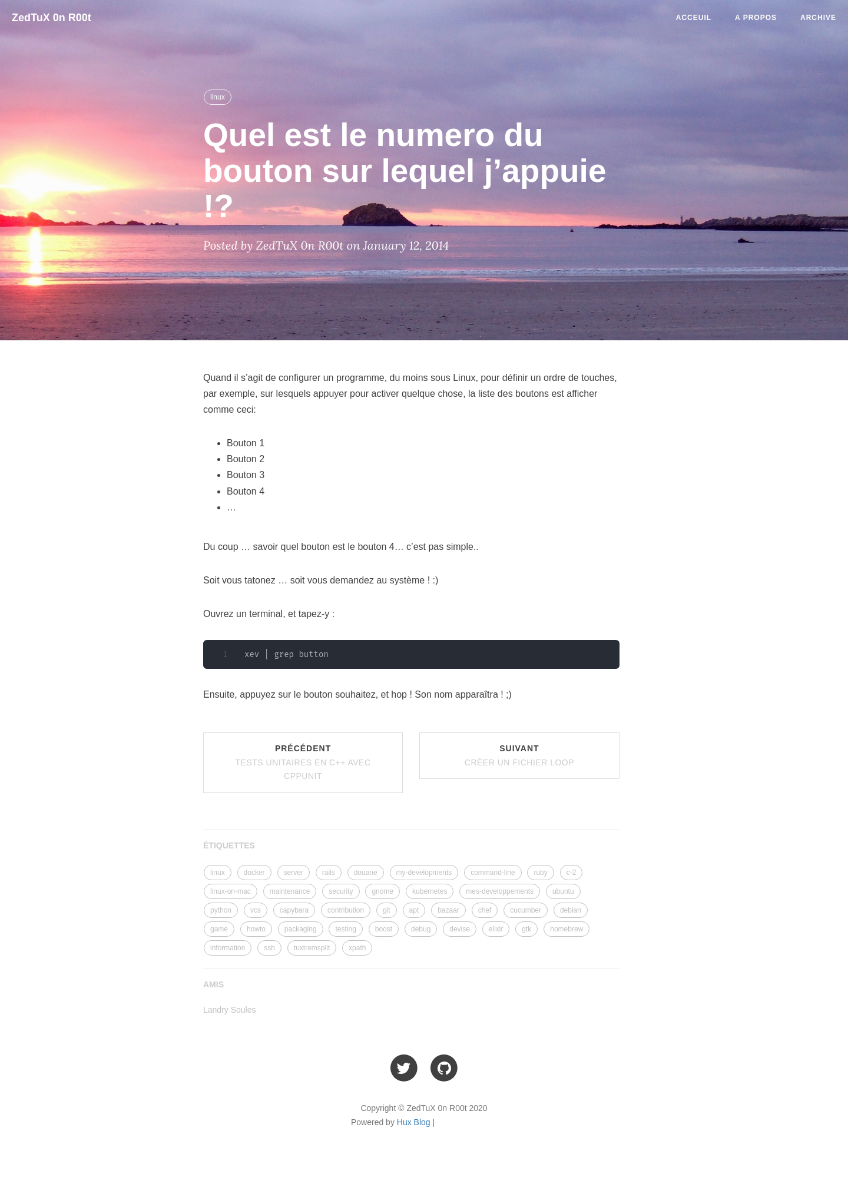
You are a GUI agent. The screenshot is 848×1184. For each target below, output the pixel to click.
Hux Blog (413, 1122)
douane (365, 872)
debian (570, 910)
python (220, 910)
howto (256, 929)
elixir (496, 929)
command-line (493, 872)
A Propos (756, 18)
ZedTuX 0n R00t (51, 18)
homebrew (566, 929)
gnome (382, 891)
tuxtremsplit (312, 948)
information (227, 948)
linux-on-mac (230, 891)
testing (345, 929)
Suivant (519, 755)
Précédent (303, 762)
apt (414, 910)
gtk (526, 929)
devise (459, 929)
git (386, 910)
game (219, 929)
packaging (300, 929)
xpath (357, 948)
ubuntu (563, 891)
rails (328, 872)
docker (254, 872)
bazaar (448, 910)
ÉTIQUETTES (229, 845)
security (341, 891)
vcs (255, 910)
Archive (818, 18)
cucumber (525, 910)
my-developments (424, 872)
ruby (540, 872)
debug (420, 929)
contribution (345, 910)
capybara (294, 910)
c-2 (572, 872)
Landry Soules (229, 1009)
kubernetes (429, 891)
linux (217, 97)
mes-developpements (500, 891)
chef (485, 910)
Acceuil (693, 18)
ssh (269, 948)
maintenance (290, 891)
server (293, 872)
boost (383, 929)
